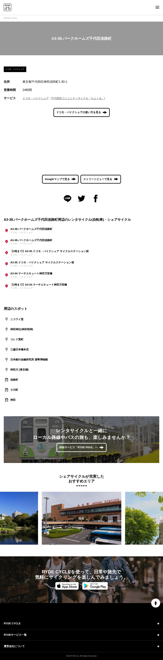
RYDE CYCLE (10, 18)
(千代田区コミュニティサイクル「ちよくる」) (78, 98)
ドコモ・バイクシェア (36, 98)
